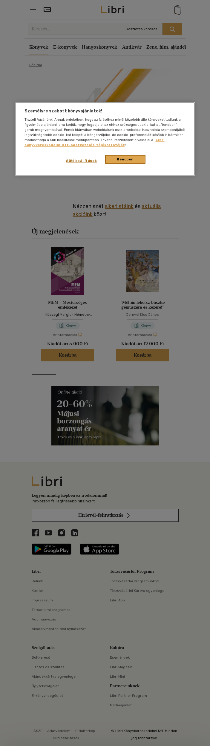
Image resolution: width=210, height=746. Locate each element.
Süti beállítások (81, 161)
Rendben (125, 159)
